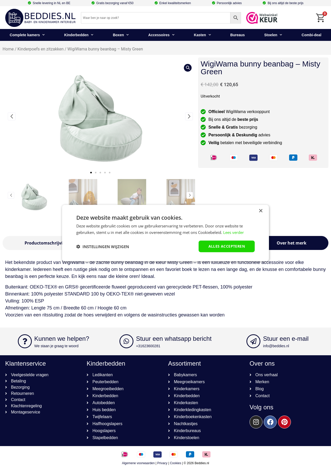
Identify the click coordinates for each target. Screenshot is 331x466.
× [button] (260, 211)
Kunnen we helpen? (61, 338)
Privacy (162, 463)
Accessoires (161, 35)
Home (8, 49)
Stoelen (273, 35)
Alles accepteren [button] (226, 246)
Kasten (202, 35)
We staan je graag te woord (56, 346)
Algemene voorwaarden (138, 463)
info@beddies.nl (276, 346)
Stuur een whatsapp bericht (174, 338)
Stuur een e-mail (286, 338)
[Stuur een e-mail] (253, 341)
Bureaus (237, 35)
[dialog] (165, 233)
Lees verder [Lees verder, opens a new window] (233, 232)
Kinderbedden (78, 35)
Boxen (121, 35)
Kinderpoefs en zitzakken (41, 49)
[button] (91, 172)
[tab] (46, 243)
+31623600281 (148, 346)
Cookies (175, 463)
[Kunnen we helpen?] (25, 341)
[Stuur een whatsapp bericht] (126, 341)
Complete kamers (27, 35)
